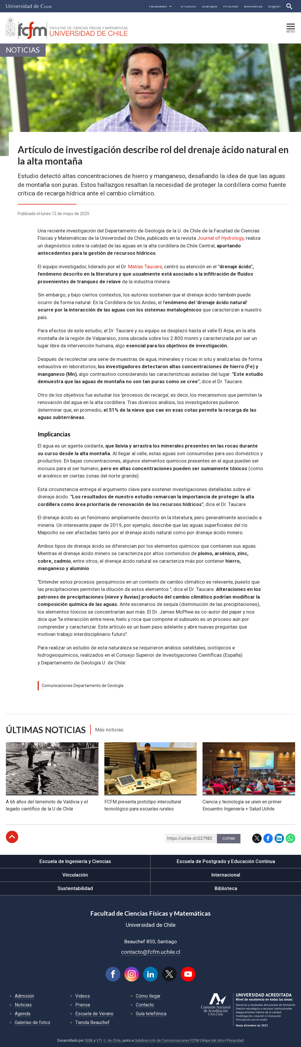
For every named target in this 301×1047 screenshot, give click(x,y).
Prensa (82, 1005)
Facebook (268, 838)
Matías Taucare (145, 266)
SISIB (89, 1040)
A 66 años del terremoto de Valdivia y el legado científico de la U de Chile (47, 805)
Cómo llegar (148, 996)
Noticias (23, 50)
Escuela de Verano (94, 1013)
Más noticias (109, 730)
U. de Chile (112, 1040)
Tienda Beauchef (92, 1022)
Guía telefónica (151, 1013)
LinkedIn (279, 838)
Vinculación (75, 875)
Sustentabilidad (75, 888)
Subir (12, 837)
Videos (82, 996)
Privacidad (235, 1040)
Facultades (158, 6)
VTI (99, 1040)
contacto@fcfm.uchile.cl (150, 952)
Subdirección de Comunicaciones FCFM (167, 1040)
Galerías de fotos (32, 1022)
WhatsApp (290, 838)
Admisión (24, 996)
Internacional (225, 875)
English (274, 6)
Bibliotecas (253, 6)
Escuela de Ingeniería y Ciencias (75, 861)
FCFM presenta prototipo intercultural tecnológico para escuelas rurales (142, 805)
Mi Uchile (230, 6)
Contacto (145, 1005)
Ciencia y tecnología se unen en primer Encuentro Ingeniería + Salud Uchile (242, 805)
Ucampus (209, 6)
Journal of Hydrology (220, 238)
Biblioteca (226, 888)
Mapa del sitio (213, 1040)
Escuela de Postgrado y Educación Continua (226, 861)
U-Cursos (188, 6)
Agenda (22, 1013)
